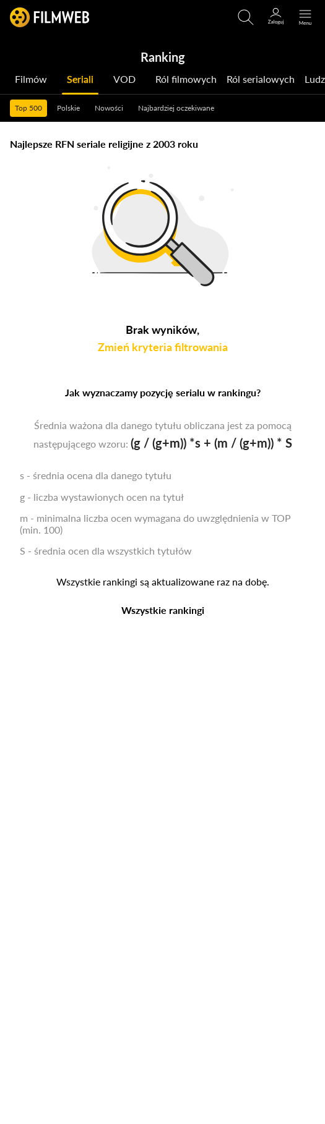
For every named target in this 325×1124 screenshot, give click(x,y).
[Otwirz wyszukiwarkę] (246, 17)
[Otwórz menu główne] (305, 17)
